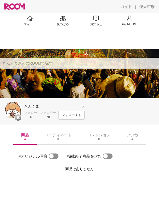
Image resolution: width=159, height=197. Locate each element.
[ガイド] (126, 6)
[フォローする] (71, 115)
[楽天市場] (147, 6)
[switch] (53, 156)
